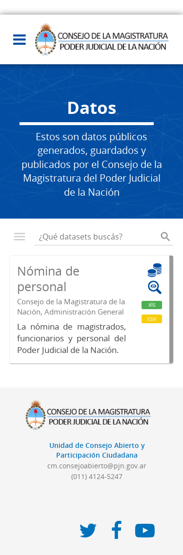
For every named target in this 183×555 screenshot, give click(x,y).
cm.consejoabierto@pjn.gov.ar (96, 465)
